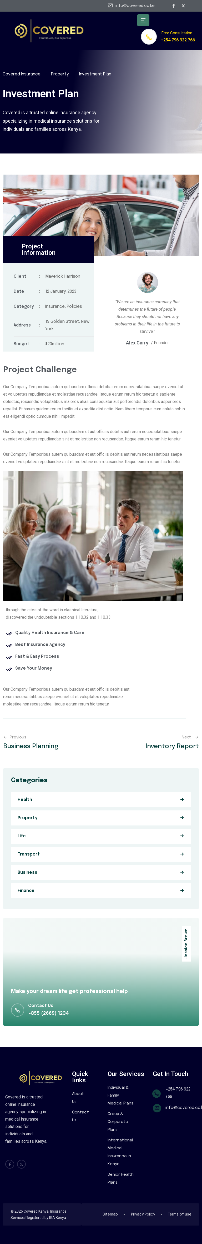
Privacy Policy (143, 1214)
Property (27, 818)
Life (22, 836)
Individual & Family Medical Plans (120, 1096)
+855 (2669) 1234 (48, 1013)
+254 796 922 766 (178, 39)
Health (25, 800)
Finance (26, 890)
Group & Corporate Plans (118, 1122)
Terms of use (179, 1214)
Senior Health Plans (121, 1179)
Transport (29, 854)
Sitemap (110, 1214)
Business (27, 872)
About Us (78, 1098)
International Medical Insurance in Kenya (120, 1152)
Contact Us (80, 1116)
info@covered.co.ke (135, 6)
